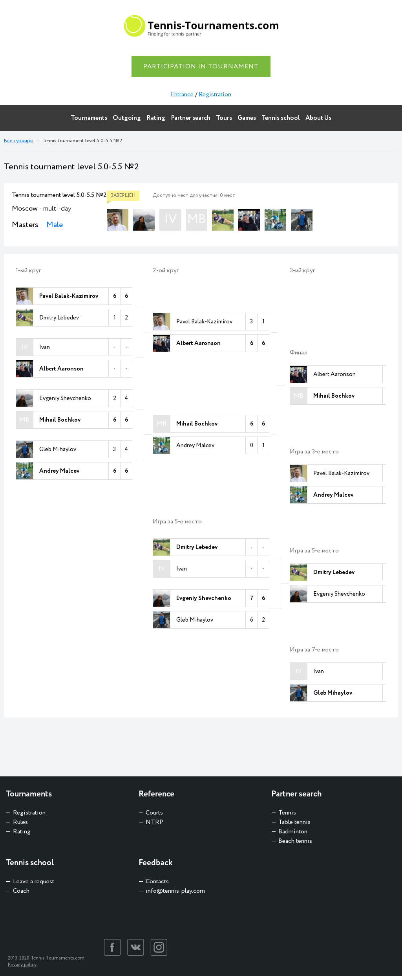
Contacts (157, 881)
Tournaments (89, 118)
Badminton (292, 831)
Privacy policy (22, 964)
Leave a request (33, 881)
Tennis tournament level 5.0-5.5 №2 (59, 195)
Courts (154, 812)
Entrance (182, 94)
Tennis (287, 812)
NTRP (154, 822)
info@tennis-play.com (175, 890)
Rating (155, 118)
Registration (215, 94)
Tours (224, 118)
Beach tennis (295, 841)
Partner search (190, 118)
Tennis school (280, 118)
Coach (21, 890)
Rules (20, 822)
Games (247, 118)
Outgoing (127, 118)
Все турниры (18, 141)
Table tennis (294, 822)
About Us (318, 118)
